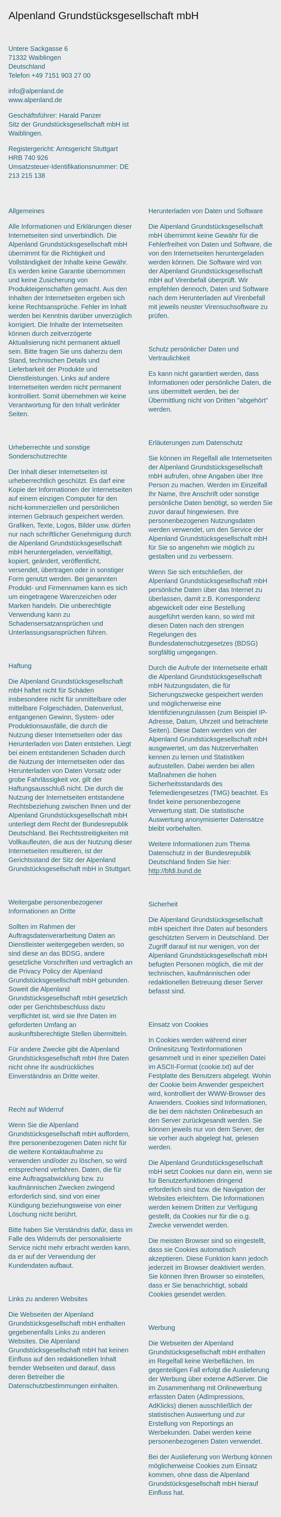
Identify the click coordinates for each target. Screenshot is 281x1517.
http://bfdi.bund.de (174, 870)
